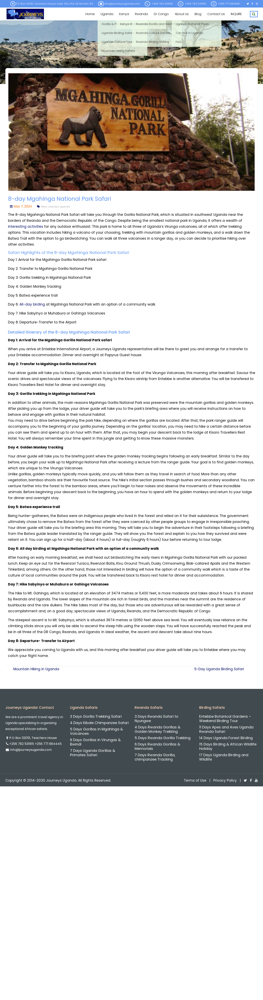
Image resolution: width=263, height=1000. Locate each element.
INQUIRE (236, 14)
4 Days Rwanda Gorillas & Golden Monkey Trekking (157, 729)
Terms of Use (195, 780)
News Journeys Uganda (55, 206)
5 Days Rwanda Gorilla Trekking (162, 737)
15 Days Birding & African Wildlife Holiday (227, 746)
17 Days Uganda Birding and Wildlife (223, 757)
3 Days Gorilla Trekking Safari (96, 716)
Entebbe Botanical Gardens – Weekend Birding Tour (225, 718)
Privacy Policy (225, 780)
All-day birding (32, 304)
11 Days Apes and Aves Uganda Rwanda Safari (226, 729)
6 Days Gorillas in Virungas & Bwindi (95, 742)
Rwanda (141, 14)
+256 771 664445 (48, 744)
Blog (198, 14)
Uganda (107, 14)
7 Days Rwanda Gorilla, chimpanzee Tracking (155, 757)
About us (182, 14)
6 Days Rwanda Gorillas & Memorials (157, 746)
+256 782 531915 (22, 744)
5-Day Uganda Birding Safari (219, 669)
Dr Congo (161, 14)
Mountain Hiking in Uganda (36, 669)
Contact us (216, 14)
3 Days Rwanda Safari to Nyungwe (156, 718)
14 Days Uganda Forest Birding (226, 737)
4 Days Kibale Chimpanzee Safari (99, 722)
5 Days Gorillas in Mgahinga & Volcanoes (96, 731)
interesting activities (25, 226)
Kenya (124, 14)
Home (90, 14)
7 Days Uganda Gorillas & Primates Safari (92, 752)
